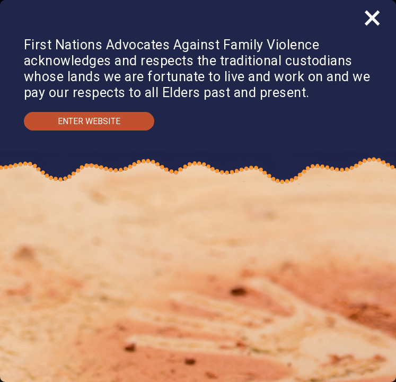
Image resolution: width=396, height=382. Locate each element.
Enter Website (89, 121)
